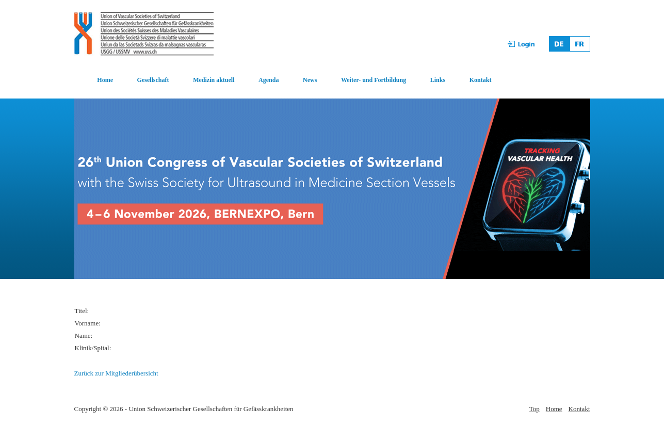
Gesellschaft (153, 80)
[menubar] (283, 80)
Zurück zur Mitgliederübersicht (116, 373)
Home (105, 80)
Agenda (268, 80)
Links (437, 80)
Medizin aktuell (213, 80)
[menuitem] (94, 80)
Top (534, 409)
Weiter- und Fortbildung (373, 80)
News (310, 80)
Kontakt (480, 80)
